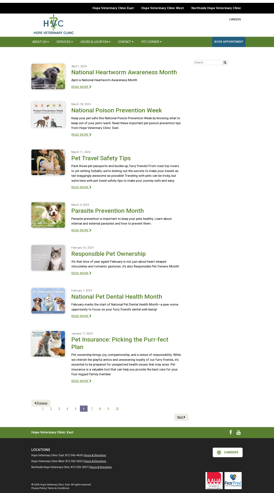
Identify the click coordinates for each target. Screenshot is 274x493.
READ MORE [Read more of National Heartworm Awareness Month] (81, 87)
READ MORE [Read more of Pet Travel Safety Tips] (81, 187)
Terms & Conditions (58, 488)
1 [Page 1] (43, 408)
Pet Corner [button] (151, 42)
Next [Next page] (181, 417)
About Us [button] (40, 42)
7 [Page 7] (92, 408)
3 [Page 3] (59, 408)
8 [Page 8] (100, 408)
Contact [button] (126, 42)
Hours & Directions (95, 455)
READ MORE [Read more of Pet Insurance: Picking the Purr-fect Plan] (81, 381)
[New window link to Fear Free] (233, 480)
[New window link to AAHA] (214, 480)
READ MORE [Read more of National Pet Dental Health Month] (81, 316)
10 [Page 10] (117, 408)
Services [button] (65, 42)
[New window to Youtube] (239, 433)
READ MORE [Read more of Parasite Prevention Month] (81, 230)
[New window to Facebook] (230, 433)
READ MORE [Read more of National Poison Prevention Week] (81, 135)
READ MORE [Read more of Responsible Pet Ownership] (81, 273)
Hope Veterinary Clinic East (113, 8)
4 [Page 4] (67, 408)
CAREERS (235, 19)
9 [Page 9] (108, 408)
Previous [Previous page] (40, 403)
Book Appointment (228, 41)
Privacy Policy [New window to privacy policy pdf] (38, 488)
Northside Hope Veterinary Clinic (216, 8)
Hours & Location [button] (95, 42)
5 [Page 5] (75, 408)
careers (227, 452)
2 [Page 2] (51, 408)
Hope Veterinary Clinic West (162, 8)
